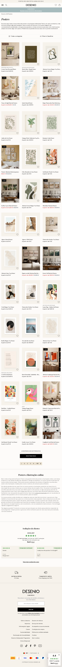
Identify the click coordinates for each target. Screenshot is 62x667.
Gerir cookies (36, 638)
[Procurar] (6, 5)
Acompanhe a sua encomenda (40, 626)
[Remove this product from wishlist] (17, 64)
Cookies (34, 635)
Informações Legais (24, 626)
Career (28, 629)
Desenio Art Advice (37, 620)
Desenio (3, 14)
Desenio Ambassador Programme (20, 638)
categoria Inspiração (41, 493)
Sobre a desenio (25, 620)
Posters (10, 14)
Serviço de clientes (37, 623)
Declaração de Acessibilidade (21, 635)
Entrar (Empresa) (25, 641)
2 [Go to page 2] (27, 463)
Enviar (31, 609)
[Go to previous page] (21, 463)
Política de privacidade (33, 613)
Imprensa (27, 623)
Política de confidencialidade (40, 632)
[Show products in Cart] (59, 5)
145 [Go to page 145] (37, 463)
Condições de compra (38, 629)
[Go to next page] (40, 463)
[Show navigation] (2, 5)
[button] (54, 659)
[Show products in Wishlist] (56, 5)
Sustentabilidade (25, 632)
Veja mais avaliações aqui (31, 562)
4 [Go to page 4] (33, 463)
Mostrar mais (31, 456)
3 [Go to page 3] (30, 463)
